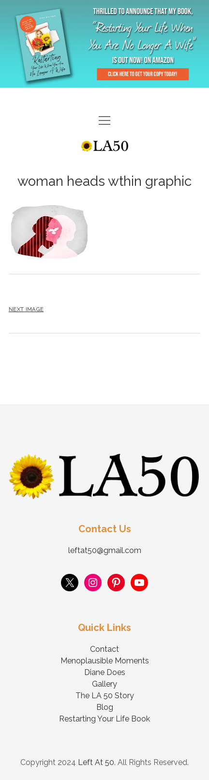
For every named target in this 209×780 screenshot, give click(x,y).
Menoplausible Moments (104, 660)
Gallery (104, 684)
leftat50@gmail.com (104, 550)
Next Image (26, 309)
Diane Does (104, 672)
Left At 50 (96, 762)
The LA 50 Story (104, 695)
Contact (104, 649)
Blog (104, 707)
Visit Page (104, 44)
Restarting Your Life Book (104, 718)
